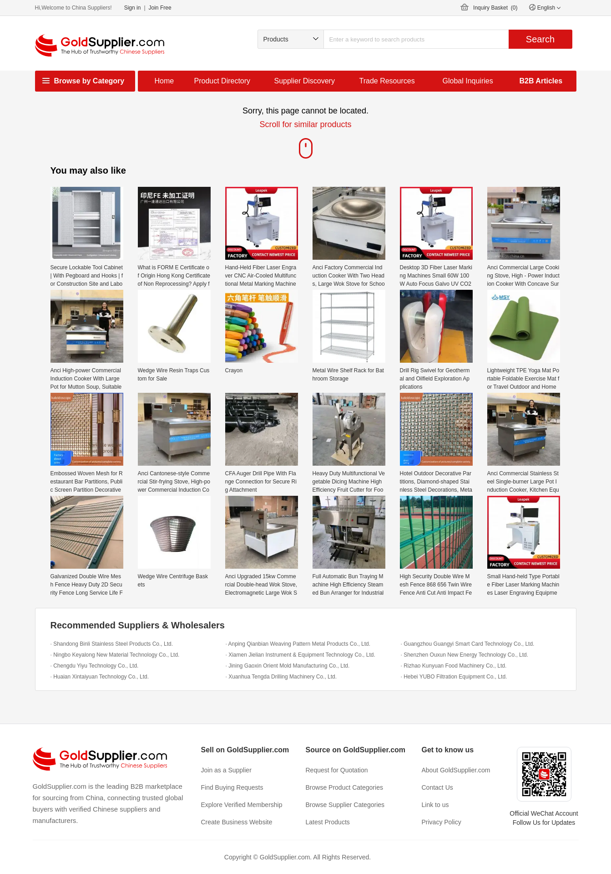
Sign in (132, 8)
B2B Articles (541, 81)
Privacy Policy (441, 822)
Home (164, 81)
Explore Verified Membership (242, 804)
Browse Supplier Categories (345, 804)
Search (540, 39)
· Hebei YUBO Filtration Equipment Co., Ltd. (454, 676)
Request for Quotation (337, 770)
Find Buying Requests (232, 787)
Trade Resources (387, 81)
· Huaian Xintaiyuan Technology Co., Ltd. (99, 676)
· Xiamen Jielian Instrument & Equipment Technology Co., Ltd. (300, 655)
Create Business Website (237, 822)
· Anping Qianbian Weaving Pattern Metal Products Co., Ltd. (298, 644)
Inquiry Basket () (495, 8)
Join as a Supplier (226, 770)
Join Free (160, 8)
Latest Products (328, 822)
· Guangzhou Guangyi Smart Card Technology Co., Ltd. (468, 644)
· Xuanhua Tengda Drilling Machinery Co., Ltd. (281, 676)
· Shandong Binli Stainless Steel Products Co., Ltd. (111, 644)
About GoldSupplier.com (456, 770)
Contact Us (437, 787)
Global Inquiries (468, 81)
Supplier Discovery (304, 81)
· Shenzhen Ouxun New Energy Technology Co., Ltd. (465, 655)
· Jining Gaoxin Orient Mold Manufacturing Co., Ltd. (288, 666)
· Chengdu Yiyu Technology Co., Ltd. (94, 666)
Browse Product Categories (344, 787)
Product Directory (222, 81)
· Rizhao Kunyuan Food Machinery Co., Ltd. (454, 666)
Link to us (435, 804)
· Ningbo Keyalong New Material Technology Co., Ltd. (115, 655)
